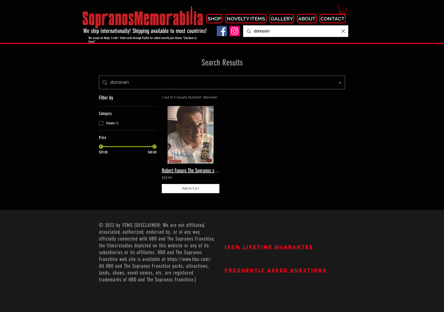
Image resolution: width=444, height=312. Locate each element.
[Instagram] (235, 31)
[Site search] (221, 82)
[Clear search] (343, 31)
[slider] (101, 146)
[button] (342, 10)
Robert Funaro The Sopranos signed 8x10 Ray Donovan (190, 170)
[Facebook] (222, 31)
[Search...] (296, 31)
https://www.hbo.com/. (189, 259)
